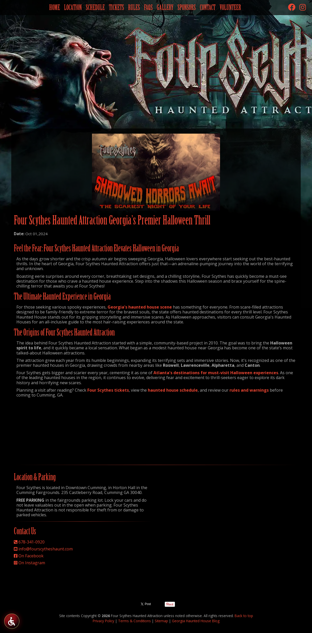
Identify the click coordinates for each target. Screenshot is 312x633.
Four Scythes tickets (108, 390)
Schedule (95, 7)
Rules (134, 7)
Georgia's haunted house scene (140, 307)
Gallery (165, 7)
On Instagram (31, 563)
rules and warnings (249, 390)
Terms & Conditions (134, 620)
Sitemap (161, 620)
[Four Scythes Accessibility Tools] (11, 621)
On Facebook (31, 556)
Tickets (116, 7)
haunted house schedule (173, 390)
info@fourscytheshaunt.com (45, 549)
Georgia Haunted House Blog (196, 620)
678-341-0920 (31, 542)
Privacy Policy (103, 620)
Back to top (244, 615)
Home (54, 7)
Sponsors (187, 7)
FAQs (148, 7)
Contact (207, 7)
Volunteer (230, 7)
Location (73, 7)
